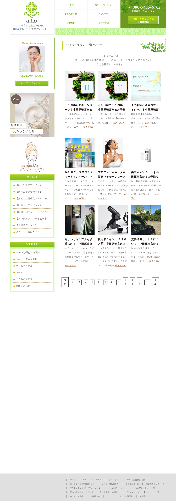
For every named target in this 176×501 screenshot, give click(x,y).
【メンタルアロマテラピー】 (31, 218)
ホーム (73, 480)
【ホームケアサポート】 (29, 191)
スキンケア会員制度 (26, 259)
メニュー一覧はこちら (28, 232)
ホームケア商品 (24, 266)
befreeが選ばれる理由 (136, 480)
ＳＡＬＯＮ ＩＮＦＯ (92, 480)
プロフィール (114, 480)
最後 (155, 282)
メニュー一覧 (153, 492)
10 (125, 282)
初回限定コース (132, 484)
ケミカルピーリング (115, 488)
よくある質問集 (24, 279)
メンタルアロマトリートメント (144, 488)
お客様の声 (95, 496)
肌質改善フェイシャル (155, 484)
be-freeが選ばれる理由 (28, 252)
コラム (19, 272)
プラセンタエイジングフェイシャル (85, 488)
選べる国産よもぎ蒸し (109, 492)
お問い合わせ (23, 286)
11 (132, 282)
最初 (65, 282)
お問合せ (143, 496)
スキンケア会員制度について (82, 484)
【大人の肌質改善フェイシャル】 (34, 198)
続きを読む (89, 127)
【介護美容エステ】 (26, 225)
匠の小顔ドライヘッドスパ (81, 492)
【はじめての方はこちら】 (30, 185)
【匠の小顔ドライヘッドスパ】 (33, 212)
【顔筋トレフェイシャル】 (30, 205)
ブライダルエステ (133, 492)
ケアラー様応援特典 (110, 484)
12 (139, 282)
